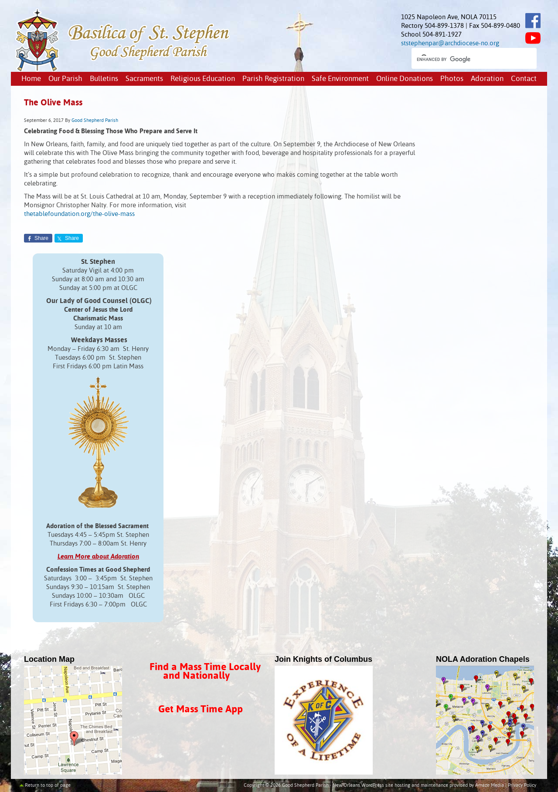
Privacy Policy (522, 785)
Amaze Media (489, 785)
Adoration (487, 79)
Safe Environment (340, 79)
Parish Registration (273, 79)
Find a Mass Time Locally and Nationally (205, 671)
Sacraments (144, 79)
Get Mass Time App (200, 709)
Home (31, 79)
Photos (451, 79)
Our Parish (65, 79)
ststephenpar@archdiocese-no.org (450, 43)
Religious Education (202, 79)
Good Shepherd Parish (94, 120)
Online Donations (404, 79)
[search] (466, 59)
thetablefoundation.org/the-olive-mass (79, 214)
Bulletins (104, 79)
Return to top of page (48, 785)
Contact (524, 79)
